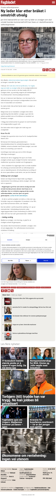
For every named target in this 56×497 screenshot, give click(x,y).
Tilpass (28, 260)
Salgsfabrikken (31, 474)
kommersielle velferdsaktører (25, 287)
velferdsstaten (45, 287)
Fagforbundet (28, 469)
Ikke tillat (10, 260)
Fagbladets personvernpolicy (39, 489)
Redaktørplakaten (40, 488)
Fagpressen (19, 488)
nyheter (13, 287)
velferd (38, 287)
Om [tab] (46, 239)
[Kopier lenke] (53, 69)
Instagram (29, 478)
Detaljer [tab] (28, 239)
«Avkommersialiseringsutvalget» (18, 80)
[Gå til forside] (8, 2)
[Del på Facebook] (44, 69)
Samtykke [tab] (9, 239)
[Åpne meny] (53, 2)
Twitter (21, 478)
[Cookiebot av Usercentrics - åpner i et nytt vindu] (48, 236)
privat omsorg (5, 287)
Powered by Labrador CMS (28, 494)
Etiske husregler (18, 489)
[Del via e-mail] (50, 69)
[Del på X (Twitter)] (47, 69)
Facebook (32, 476)
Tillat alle (45, 260)
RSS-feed (49, 478)
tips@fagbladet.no (25, 473)
